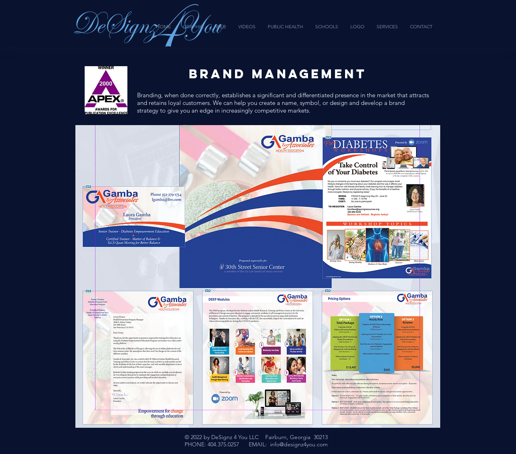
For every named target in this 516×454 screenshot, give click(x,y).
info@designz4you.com (299, 444)
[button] (257, 276)
